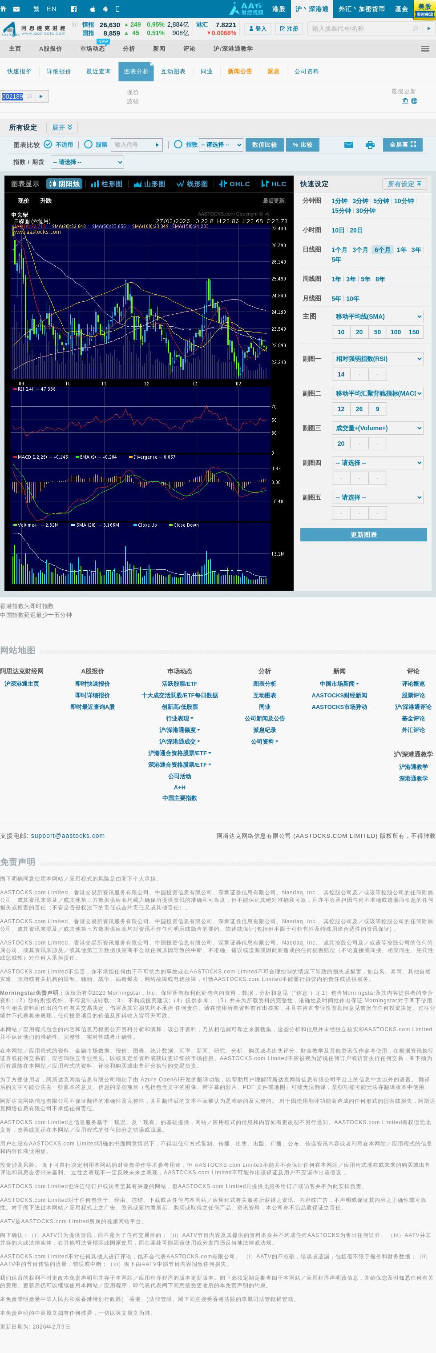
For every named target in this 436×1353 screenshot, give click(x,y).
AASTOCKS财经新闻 (339, 695)
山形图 (150, 183)
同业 (264, 707)
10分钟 (404, 200)
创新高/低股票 (179, 707)
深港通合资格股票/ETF (179, 764)
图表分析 (264, 684)
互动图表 (264, 695)
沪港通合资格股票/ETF (179, 753)
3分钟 (360, 200)
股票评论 (413, 695)
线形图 (192, 183)
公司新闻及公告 (265, 718)
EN (52, 8)
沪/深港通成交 (179, 741)
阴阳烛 (64, 183)
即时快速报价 (92, 684)
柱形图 (107, 183)
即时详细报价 (92, 695)
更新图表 (364, 534)
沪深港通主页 (21, 684)
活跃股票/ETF (180, 684)
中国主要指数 (179, 798)
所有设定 (404, 184)
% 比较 (303, 144)
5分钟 (381, 200)
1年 (402, 249)
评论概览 (413, 684)
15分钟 (341, 210)
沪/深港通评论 (413, 707)
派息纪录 (264, 730)
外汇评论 (413, 730)
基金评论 (413, 718)
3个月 (360, 249)
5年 (337, 259)
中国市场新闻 (339, 684)
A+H (180, 787)
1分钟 (340, 200)
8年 (380, 279)
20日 (356, 230)
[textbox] (371, 28)
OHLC (234, 183)
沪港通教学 (413, 767)
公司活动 (179, 776)
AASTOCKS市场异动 (339, 707)
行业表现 (180, 718)
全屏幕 (403, 144)
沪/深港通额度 (179, 730)
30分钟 (365, 210)
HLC (274, 183)
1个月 (340, 249)
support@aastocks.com (68, 835)
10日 (338, 230)
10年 (352, 298)
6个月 (383, 249)
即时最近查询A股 (92, 707)
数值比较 (264, 144)
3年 (416, 249)
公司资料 (265, 741)
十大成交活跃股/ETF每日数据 (179, 695)
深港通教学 (413, 778)
